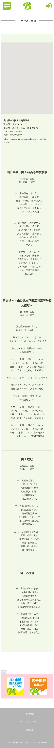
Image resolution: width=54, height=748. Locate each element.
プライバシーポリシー (30, 722)
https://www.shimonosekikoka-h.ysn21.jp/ (28, 139)
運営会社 (30, 730)
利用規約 (30, 714)
